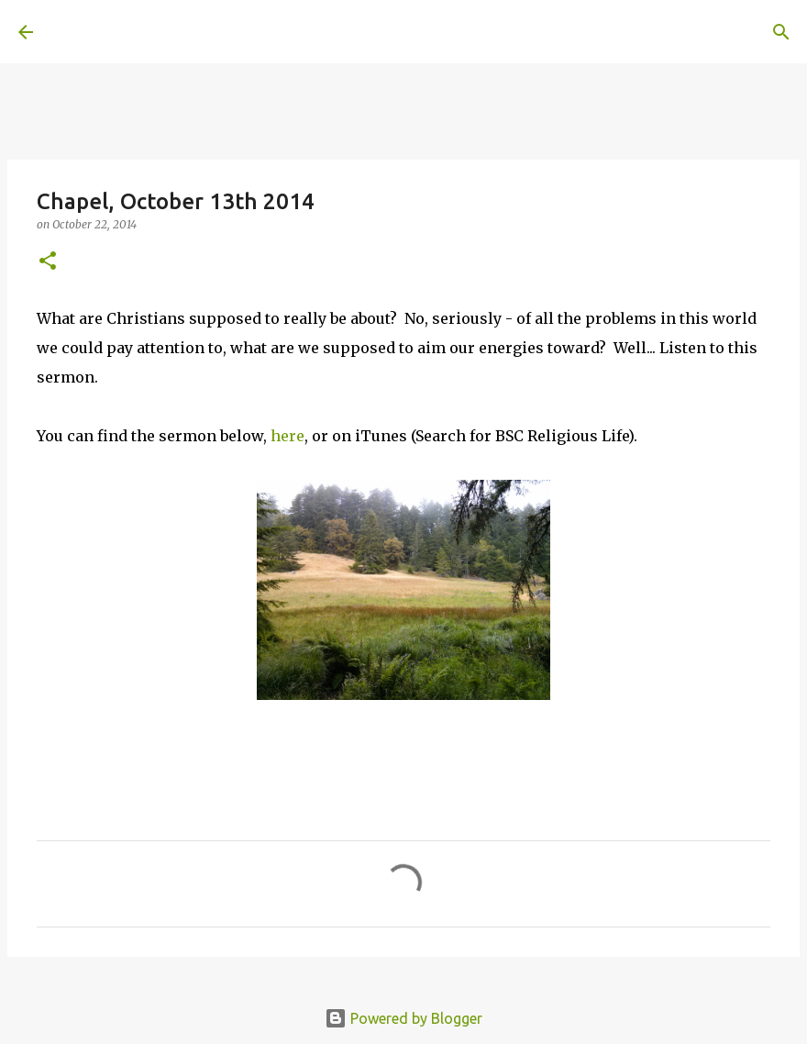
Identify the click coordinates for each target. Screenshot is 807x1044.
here (287, 436)
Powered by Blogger (403, 1018)
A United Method (166, 31)
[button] (48, 262)
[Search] (308, 32)
